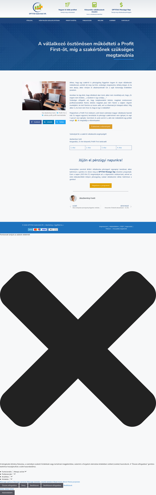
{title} (2, 489)
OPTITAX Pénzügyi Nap (121, 10)
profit (50, 115)
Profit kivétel (71, 20)
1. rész (73, 148)
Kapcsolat (126, 20)
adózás (46, 115)
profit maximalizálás (59, 115)
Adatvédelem (114, 226)
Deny (23, 485)
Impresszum (103, 226)
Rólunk (100, 20)
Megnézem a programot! (101, 185)
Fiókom (108, 229)
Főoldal (29, 20)
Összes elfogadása (9, 485)
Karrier (112, 20)
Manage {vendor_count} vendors (40, 482)
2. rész (88, 148)
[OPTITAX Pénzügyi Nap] (121, 4)
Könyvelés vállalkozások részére (94, 11)
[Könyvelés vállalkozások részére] (94, 4)
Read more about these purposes (66, 482)
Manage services (20, 482)
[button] (78, 349)
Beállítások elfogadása (52, 485)
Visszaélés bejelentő (120, 229)
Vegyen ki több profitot (67, 10)
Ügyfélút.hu (58, 225)
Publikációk (87, 20)
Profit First (62, 113)
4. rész (119, 148)
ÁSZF (122, 226)
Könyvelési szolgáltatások (49, 20)
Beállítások (34, 485)
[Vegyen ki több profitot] (67, 4)
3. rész (104, 148)
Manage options (6, 482)
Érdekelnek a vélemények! (100, 126)
